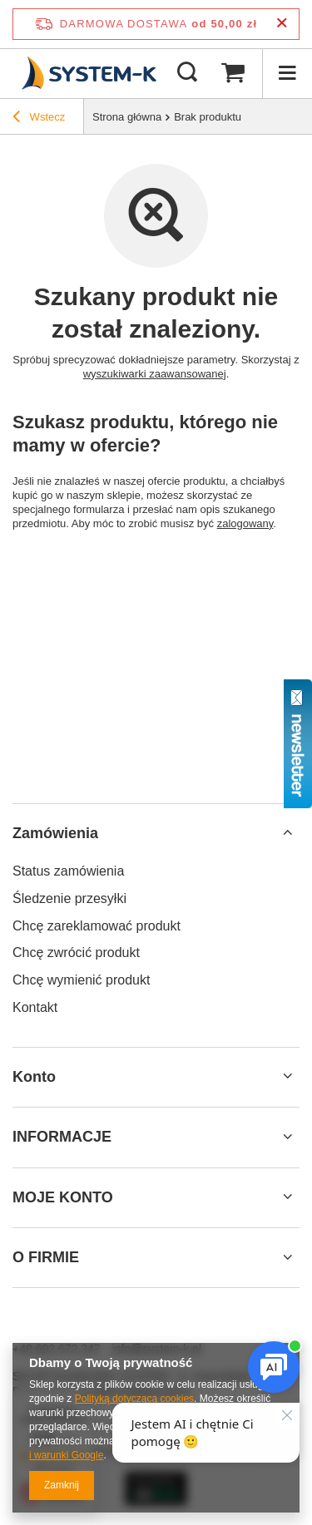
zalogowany (245, 523)
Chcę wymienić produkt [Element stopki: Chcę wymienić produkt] (81, 980)
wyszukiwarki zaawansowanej (154, 374)
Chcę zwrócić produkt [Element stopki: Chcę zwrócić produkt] (76, 952)
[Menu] (287, 73)
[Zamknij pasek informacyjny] (281, 23)
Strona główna (126, 117)
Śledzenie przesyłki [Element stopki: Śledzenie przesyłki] (69, 898)
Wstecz (38, 119)
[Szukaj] (187, 73)
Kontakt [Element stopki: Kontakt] (34, 1007)
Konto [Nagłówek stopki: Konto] (34, 1076)
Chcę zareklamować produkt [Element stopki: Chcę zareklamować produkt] (96, 926)
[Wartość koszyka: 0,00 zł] (233, 73)
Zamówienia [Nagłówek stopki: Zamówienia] (55, 833)
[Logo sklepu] (86, 73)
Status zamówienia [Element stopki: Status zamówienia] (68, 871)
